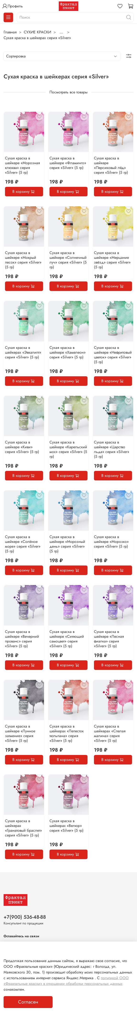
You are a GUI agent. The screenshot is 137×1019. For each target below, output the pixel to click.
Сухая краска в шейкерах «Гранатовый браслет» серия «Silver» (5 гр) (23, 828)
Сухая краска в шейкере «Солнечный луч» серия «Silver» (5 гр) (68, 260)
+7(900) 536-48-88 (25, 917)
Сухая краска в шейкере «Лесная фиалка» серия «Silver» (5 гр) (109, 639)
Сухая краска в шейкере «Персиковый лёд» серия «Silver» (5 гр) (111, 165)
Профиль (12, 6)
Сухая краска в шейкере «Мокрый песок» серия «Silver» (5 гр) (23, 260)
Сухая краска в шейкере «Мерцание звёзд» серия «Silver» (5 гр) (112, 260)
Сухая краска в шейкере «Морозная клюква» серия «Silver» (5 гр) (22, 165)
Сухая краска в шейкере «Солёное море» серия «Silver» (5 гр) (22, 544)
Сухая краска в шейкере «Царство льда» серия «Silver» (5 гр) (111, 449)
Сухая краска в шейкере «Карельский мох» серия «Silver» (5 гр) (68, 449)
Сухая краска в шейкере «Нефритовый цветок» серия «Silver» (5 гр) (113, 355)
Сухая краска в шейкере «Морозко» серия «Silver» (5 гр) (111, 541)
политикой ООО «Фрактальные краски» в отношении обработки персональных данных (66, 980)
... (61, 32)
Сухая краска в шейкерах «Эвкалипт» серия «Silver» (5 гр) (23, 352)
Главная (10, 32)
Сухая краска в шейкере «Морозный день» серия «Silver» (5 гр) (67, 544)
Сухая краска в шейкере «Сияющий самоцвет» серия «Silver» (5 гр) (66, 639)
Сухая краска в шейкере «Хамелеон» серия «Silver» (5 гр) (67, 352)
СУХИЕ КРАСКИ (37, 32)
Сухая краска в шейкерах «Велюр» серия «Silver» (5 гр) (66, 825)
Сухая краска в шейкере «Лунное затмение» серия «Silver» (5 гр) (20, 733)
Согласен (28, 1002)
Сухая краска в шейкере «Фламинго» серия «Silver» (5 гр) (67, 162)
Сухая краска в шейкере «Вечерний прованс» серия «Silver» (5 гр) (22, 639)
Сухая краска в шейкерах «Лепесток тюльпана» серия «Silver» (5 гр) (66, 733)
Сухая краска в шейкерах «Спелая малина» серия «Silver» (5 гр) (110, 733)
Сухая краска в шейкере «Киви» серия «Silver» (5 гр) (22, 446)
